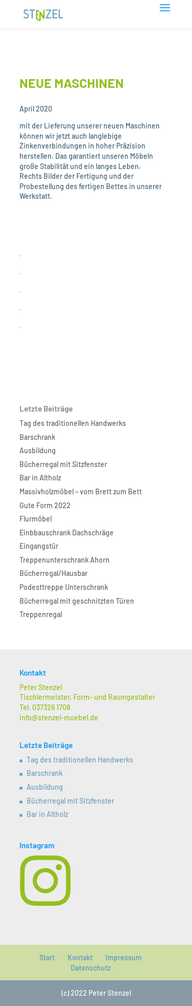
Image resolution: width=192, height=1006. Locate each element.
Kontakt (80, 957)
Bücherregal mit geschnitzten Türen (76, 601)
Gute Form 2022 (45, 505)
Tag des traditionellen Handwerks (72, 423)
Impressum (123, 957)
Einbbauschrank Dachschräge (66, 532)
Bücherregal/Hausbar (53, 573)
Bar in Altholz (40, 477)
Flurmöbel (35, 518)
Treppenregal (40, 614)
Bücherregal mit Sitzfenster (63, 464)
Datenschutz (91, 967)
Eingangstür (38, 546)
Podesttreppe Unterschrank (63, 587)
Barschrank (37, 437)
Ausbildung (37, 450)
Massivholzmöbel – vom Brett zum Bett (80, 491)
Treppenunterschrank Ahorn (64, 559)
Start (47, 957)
